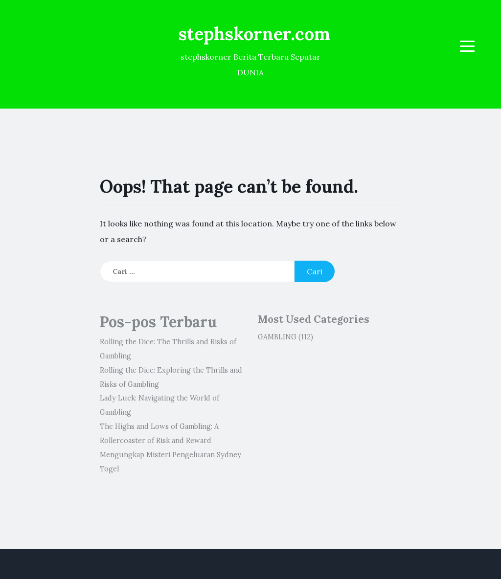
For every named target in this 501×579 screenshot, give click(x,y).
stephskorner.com (254, 33)
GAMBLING (277, 337)
